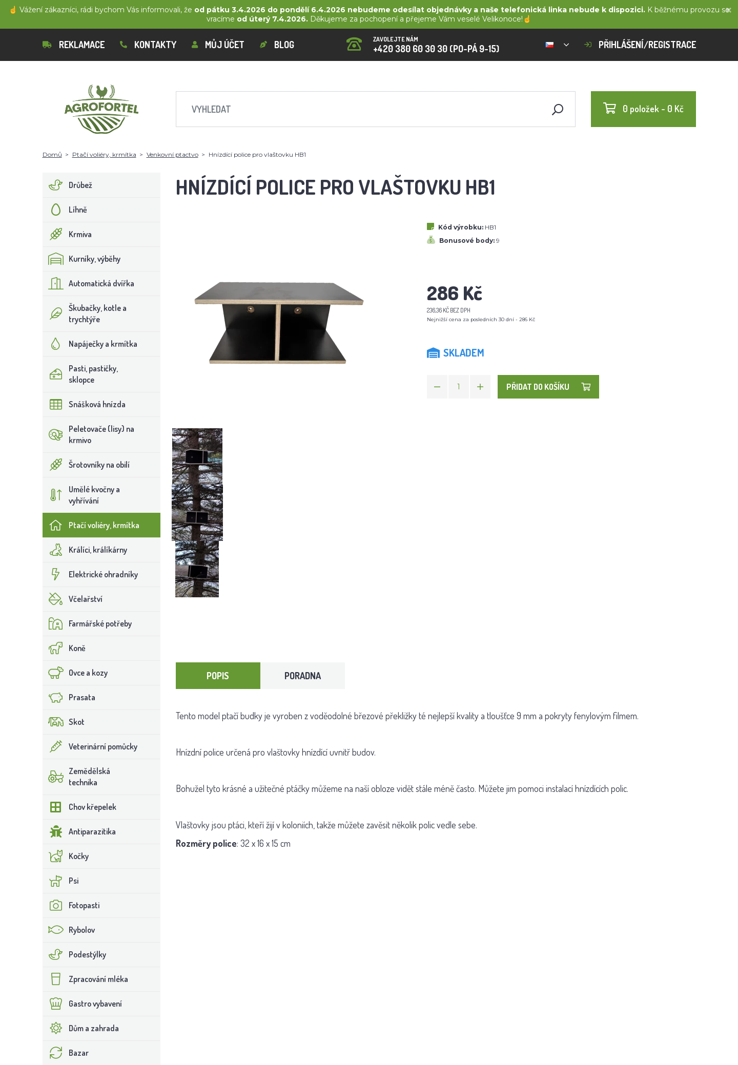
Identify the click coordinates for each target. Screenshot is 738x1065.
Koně (64, 648)
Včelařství (72, 598)
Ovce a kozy (75, 672)
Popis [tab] (218, 675)
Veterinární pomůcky (90, 746)
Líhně (65, 209)
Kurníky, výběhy (81, 258)
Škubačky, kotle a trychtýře (85, 313)
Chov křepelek (79, 806)
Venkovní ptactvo (172, 154)
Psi (60, 880)
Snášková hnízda (84, 404)
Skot (64, 721)
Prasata (69, 697)
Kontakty (148, 44)
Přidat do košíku (548, 387)
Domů (52, 154)
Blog (277, 44)
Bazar (66, 1052)
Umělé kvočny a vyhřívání (81, 495)
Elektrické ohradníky (90, 574)
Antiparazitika (79, 831)
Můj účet (218, 44)
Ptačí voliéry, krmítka (104, 154)
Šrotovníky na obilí (86, 464)
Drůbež (67, 185)
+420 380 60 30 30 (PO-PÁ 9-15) (422, 41)
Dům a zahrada (81, 1028)
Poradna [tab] (302, 675)
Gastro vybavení (82, 1003)
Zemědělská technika (76, 776)
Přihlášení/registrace (640, 44)
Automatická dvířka (88, 283)
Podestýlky (74, 954)
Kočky (66, 856)
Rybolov (69, 929)
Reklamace (74, 44)
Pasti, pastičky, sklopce (80, 374)
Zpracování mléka (85, 979)
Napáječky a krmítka (90, 343)
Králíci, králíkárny (85, 549)
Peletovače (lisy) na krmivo (88, 434)
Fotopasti (71, 905)
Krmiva (67, 234)
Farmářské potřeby (87, 623)
